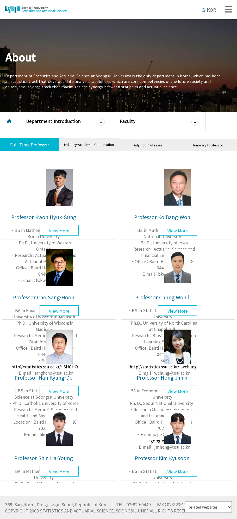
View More (59, 230)
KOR (209, 9)
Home (9, 121)
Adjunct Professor (148, 145)
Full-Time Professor (29, 144)
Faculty (127, 121)
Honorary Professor (207, 145)
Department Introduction (53, 121)
